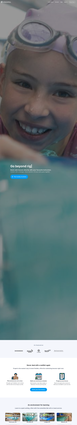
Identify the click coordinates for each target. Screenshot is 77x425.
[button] (19, 177)
